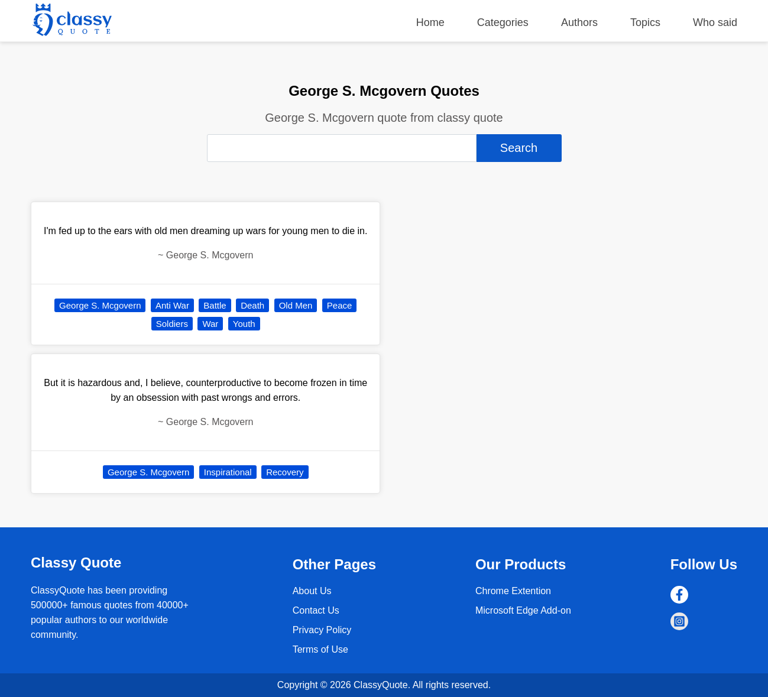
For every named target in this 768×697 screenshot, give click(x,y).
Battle (214, 305)
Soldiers (172, 324)
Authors (579, 22)
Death (252, 305)
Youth (244, 324)
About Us (312, 591)
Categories (503, 22)
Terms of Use (320, 649)
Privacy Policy (322, 630)
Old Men (296, 305)
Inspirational (228, 472)
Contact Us (316, 610)
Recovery (284, 472)
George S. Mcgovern (100, 305)
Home (430, 22)
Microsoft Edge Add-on (523, 610)
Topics (645, 22)
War (210, 324)
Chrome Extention (513, 591)
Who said (715, 22)
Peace (339, 305)
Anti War (172, 305)
